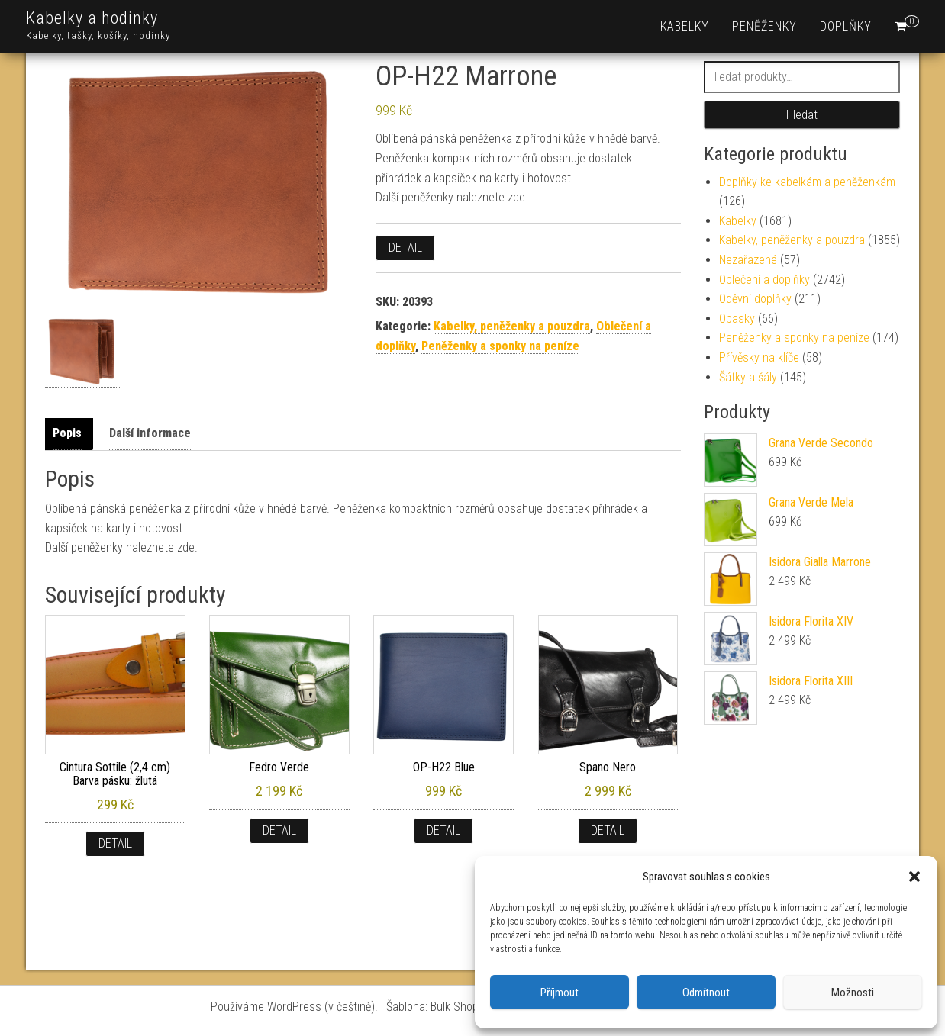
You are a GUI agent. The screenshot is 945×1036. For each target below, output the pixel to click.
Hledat (802, 115)
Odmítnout (706, 992)
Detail (405, 247)
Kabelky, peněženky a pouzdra (512, 326)
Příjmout (559, 992)
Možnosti (852, 992)
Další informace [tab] (150, 433)
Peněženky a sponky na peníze (500, 346)
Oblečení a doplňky (764, 279)
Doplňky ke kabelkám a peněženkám (807, 182)
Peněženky (764, 26)
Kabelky (684, 26)
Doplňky (846, 26)
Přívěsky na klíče (759, 357)
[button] (914, 876)
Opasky (737, 318)
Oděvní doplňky (755, 298)
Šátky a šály (748, 377)
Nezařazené (748, 260)
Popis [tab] (67, 433)
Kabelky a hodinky (92, 17)
